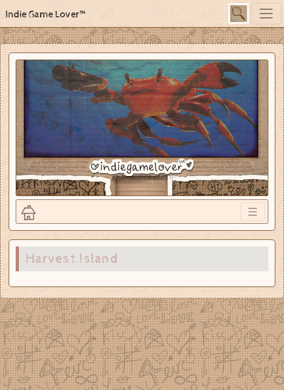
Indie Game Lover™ (46, 14)
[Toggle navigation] (266, 13)
